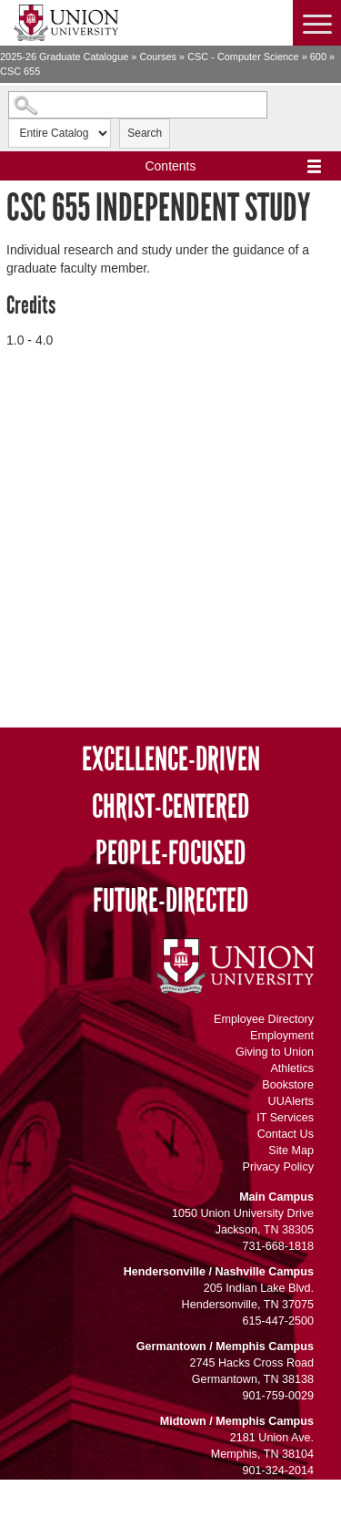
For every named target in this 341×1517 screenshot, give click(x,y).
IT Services (285, 1117)
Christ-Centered (170, 807)
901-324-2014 (278, 1470)
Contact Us (285, 1134)
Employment (282, 1035)
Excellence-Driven (171, 759)
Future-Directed (170, 901)
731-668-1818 (278, 1246)
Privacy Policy (278, 1167)
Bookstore (288, 1084)
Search (144, 133)
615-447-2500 (278, 1321)
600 (318, 56)
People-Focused (170, 853)
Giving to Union (275, 1052)
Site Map (291, 1150)
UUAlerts (291, 1101)
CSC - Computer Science (242, 56)
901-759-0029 (278, 1395)
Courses (157, 56)
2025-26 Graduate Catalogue (64, 56)
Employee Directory (264, 1019)
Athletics (292, 1068)
